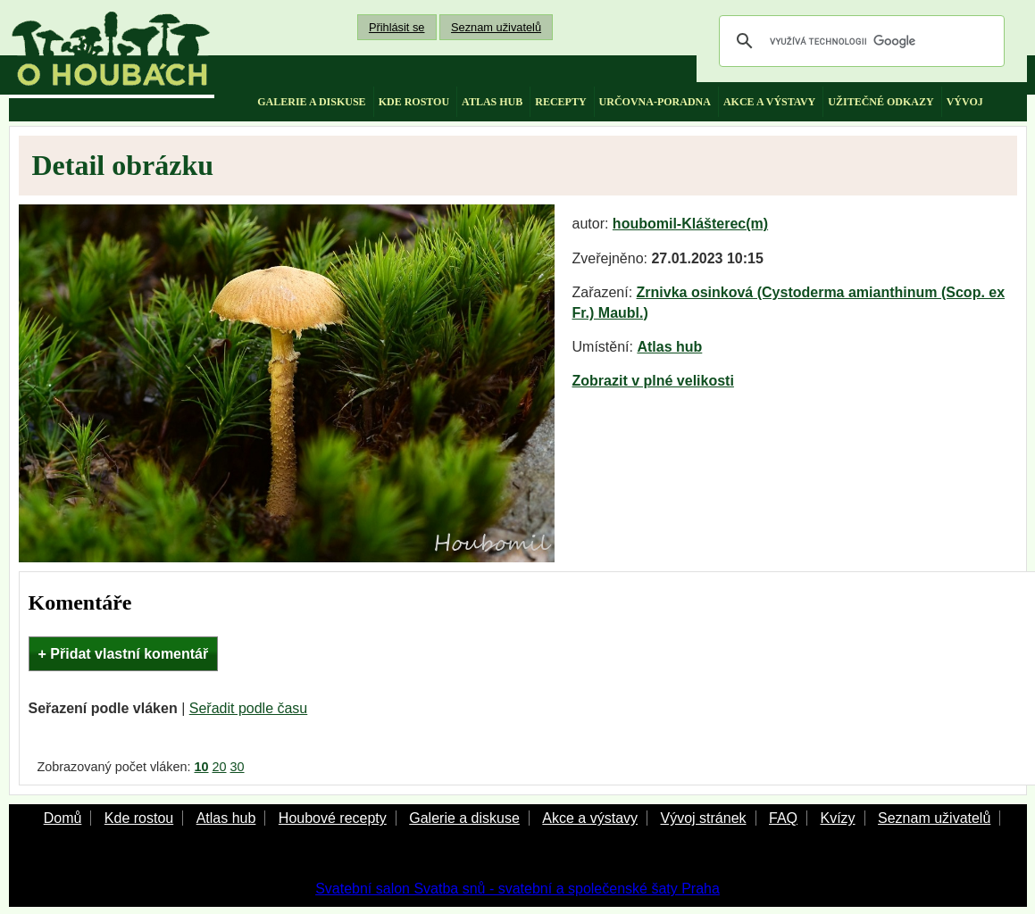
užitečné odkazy (880, 102)
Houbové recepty (333, 818)
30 (237, 767)
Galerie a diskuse (464, 818)
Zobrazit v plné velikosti (653, 380)
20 (220, 767)
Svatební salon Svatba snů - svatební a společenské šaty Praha (517, 888)
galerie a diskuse (311, 102)
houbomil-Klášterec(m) (690, 223)
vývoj (965, 102)
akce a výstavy (769, 102)
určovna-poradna (655, 102)
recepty (560, 102)
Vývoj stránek (703, 818)
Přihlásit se (397, 27)
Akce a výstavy (590, 818)
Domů (63, 818)
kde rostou (414, 102)
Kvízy (837, 818)
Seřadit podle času (248, 708)
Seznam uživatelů (496, 27)
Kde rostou (138, 818)
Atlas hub (669, 346)
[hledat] (859, 41)
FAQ (783, 818)
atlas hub (492, 102)
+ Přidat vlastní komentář (123, 653)
